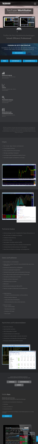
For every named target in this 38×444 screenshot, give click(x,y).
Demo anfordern (19, 52)
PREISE (12, 60)
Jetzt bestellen (23, 60)
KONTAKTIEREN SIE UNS (19, 64)
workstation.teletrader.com (19, 439)
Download (11, 360)
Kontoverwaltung (24, 360)
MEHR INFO (7, 394)
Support (19, 363)
